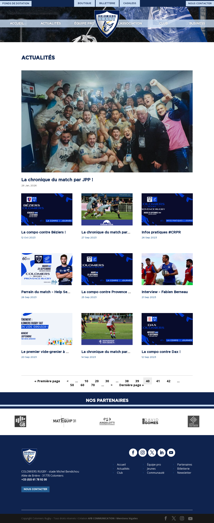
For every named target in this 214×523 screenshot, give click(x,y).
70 (93, 385)
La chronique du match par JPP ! (57, 179)
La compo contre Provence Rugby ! (111, 292)
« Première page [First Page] (47, 381)
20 (97, 381)
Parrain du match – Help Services (49, 292)
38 (127, 381)
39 (137, 381)
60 (82, 385)
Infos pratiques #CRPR (161, 232)
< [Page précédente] (68, 381)
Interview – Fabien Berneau (165, 292)
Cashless (129, 3)
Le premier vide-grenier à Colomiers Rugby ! (59, 352)
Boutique (84, 3)
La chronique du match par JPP (108, 232)
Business (197, 23)
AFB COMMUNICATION (101, 518)
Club (163, 23)
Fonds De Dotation (15, 3)
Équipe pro (84, 23)
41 (158, 381)
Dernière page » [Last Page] (131, 385)
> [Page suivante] (112, 385)
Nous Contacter (200, 3)
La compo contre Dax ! (161, 352)
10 (86, 381)
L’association (130, 23)
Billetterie (107, 3)
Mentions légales (127, 518)
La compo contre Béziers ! (43, 232)
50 (72, 385)
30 (107, 381)
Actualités (51, 23)
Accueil (17, 23)
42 (168, 381)
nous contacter (35, 489)
